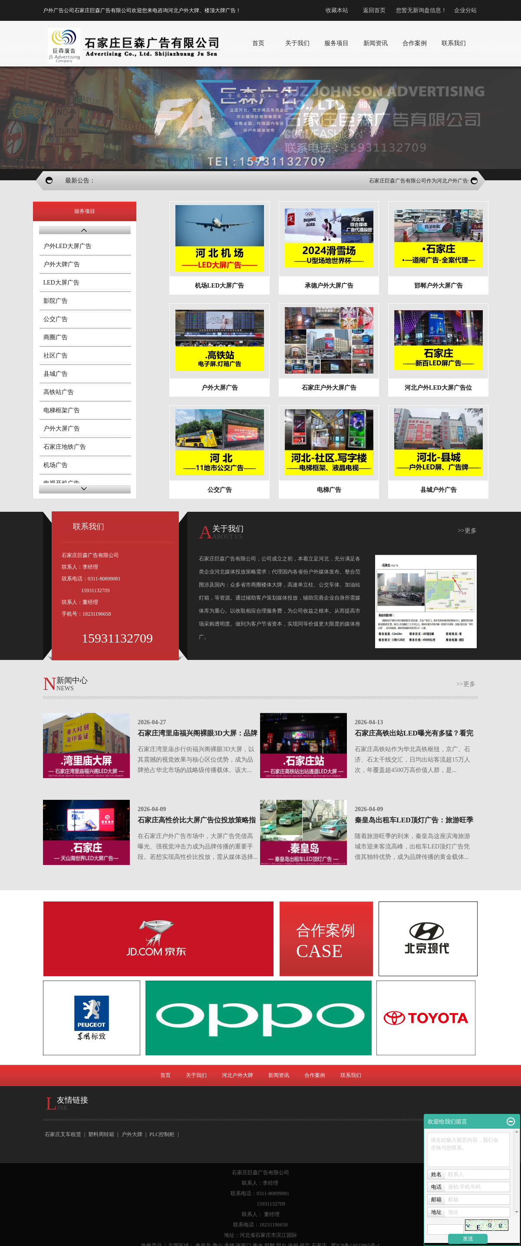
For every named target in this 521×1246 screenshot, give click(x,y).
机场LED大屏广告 (219, 285)
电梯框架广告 (61, 410)
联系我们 (350, 1075)
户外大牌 (132, 1134)
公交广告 (55, 319)
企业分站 (465, 10)
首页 (165, 1075)
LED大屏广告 (61, 282)
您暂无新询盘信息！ (421, 10)
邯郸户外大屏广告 (438, 285)
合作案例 (314, 1075)
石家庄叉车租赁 (63, 1134)
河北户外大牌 (237, 1075)
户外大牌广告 (61, 264)
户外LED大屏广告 (67, 246)
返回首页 (374, 10)
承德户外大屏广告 (329, 285)
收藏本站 (337, 10)
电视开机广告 (61, 483)
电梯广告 (329, 490)
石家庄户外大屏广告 (329, 387)
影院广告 (55, 301)
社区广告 (55, 355)
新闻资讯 (278, 1075)
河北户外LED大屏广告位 (438, 387)
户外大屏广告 (61, 428)
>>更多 (467, 530)
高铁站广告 (58, 392)
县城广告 (55, 374)
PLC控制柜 (162, 1134)
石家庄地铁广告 (64, 447)
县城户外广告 (438, 490)
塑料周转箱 (101, 1134)
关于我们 (196, 1075)
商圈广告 (55, 337)
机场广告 (55, 465)
